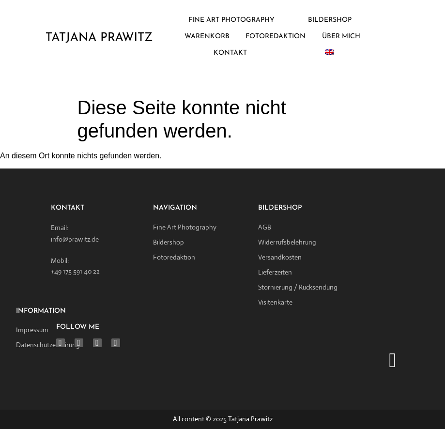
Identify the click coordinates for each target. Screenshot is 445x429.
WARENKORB (207, 36)
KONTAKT (230, 53)
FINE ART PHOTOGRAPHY (231, 20)
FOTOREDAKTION (276, 36)
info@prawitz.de (75, 239)
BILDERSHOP (330, 20)
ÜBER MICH (341, 36)
